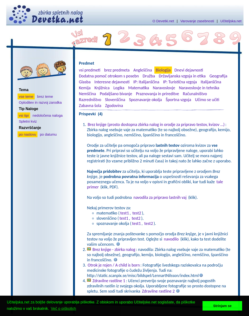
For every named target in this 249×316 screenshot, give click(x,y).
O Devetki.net (163, 21)
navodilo (171, 239)
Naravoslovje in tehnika (199, 87)
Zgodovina (114, 105)
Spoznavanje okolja (145, 99)
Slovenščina (115, 99)
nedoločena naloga (47, 115)
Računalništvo (195, 93)
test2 (136, 213)
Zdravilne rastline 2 (158, 291)
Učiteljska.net (230, 21)
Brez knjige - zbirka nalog (113, 249)
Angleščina (142, 70)
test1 (124, 213)
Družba (149, 76)
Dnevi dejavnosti (189, 70)
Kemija (85, 87)
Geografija (218, 76)
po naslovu (27, 134)
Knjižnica (102, 87)
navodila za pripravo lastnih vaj (160, 197)
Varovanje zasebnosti (197, 21)
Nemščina (87, 93)
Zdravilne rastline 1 (108, 280)
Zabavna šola (90, 105)
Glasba (85, 82)
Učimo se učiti (207, 99)
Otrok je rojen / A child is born (114, 265)
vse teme (26, 96)
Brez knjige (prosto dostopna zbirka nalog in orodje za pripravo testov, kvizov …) (156, 124)
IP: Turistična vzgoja (180, 82)
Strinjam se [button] (222, 306)
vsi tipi (24, 115)
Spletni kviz (28, 121)
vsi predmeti (89, 70)
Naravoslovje (164, 87)
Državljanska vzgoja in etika (182, 76)
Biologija (163, 70)
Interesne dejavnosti (111, 82)
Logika (118, 87)
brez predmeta (116, 70)
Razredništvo (90, 99)
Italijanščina (211, 82)
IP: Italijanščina (146, 82)
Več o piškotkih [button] (63, 309)
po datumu (48, 134)
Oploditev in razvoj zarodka (40, 102)
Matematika (138, 87)
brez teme (45, 96)
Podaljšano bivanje (116, 93)
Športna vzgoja (178, 99)
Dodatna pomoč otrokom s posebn (109, 76)
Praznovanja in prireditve (157, 93)
